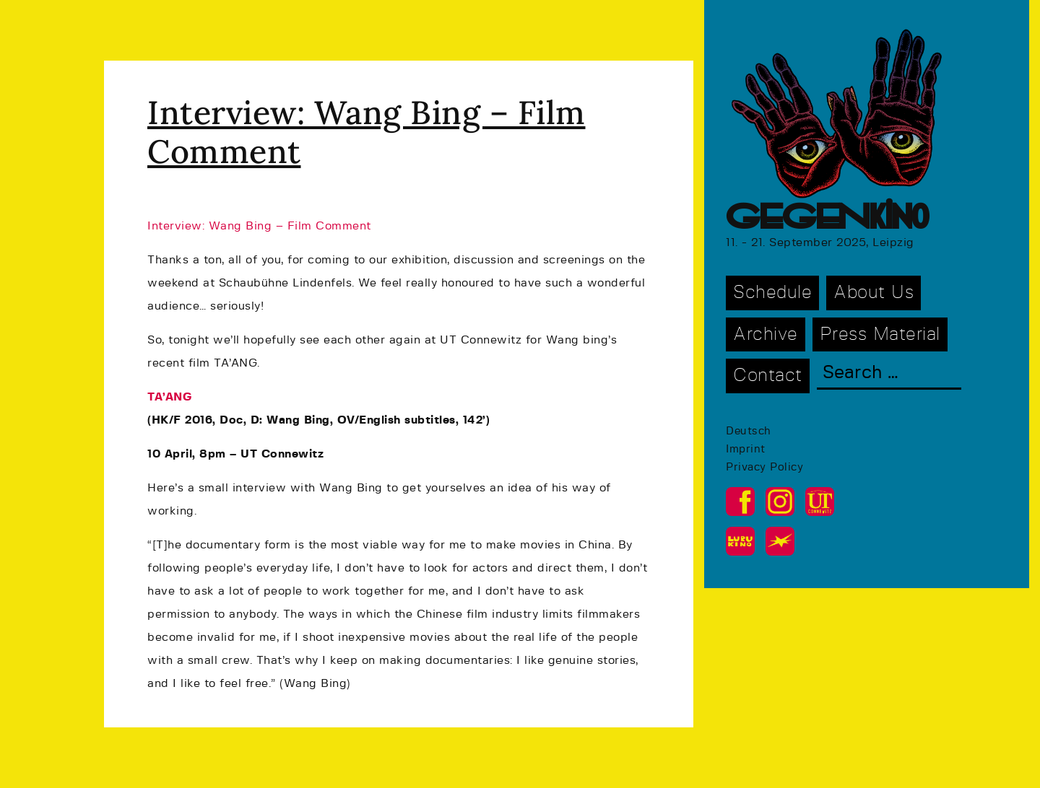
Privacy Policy (764, 467)
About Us (873, 293)
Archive (765, 334)
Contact (767, 376)
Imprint (746, 449)
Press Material (880, 334)
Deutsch (748, 431)
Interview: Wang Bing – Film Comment (366, 132)
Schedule (772, 293)
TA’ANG (169, 397)
